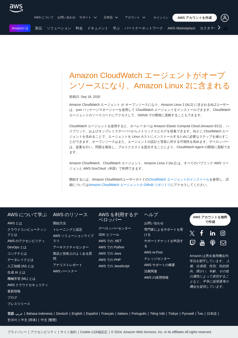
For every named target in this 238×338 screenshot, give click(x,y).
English (77, 313)
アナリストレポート (67, 265)
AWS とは (14, 223)
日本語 (212, 313)
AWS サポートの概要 (159, 265)
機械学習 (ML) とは (21, 278)
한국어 (12, 320)
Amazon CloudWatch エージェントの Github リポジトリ (130, 185)
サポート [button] (88, 17)
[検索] (226, 29)
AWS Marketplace (181, 28)
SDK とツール (109, 234)
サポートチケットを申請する (163, 243)
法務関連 (150, 271)
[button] (194, 18)
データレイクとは (20, 260)
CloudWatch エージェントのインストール (179, 179)
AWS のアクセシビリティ (26, 241)
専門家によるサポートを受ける (163, 232)
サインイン (161, 17)
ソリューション (59, 28)
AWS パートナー (65, 271)
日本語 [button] (111, 17)
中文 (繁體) (49, 320)
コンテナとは (17, 253)
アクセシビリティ (44, 332)
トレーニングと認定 (67, 229)
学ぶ (116, 28)
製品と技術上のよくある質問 (72, 256)
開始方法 (59, 223)
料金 (79, 28)
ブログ (12, 297)
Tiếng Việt (157, 313)
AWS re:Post (153, 252)
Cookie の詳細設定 (93, 332)
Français (107, 313)
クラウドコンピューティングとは (26, 232)
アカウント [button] (135, 17)
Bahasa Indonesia (39, 313)
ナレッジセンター (157, 258)
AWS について (44, 17)
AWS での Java (110, 253)
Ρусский (188, 313)
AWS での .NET (110, 241)
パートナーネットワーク (144, 28)
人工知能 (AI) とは (20, 266)
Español (92, 313)
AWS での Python (111, 247)
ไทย (200, 313)
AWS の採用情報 (156, 277)
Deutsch (62, 313)
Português (139, 313)
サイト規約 (68, 332)
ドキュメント (97, 28)
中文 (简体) (29, 320)
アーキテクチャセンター (71, 247)
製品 (38, 28)
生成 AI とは (16, 272)
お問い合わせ (66, 17)
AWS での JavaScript (114, 266)
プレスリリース (18, 304)
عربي (19, 313)
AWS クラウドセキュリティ (27, 285)
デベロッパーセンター (115, 228)
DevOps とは (16, 247)
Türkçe (173, 313)
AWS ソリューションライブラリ (73, 238)
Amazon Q (20, 28)
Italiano (123, 313)
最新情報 (13, 291)
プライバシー (17, 332)
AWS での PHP (110, 260)
